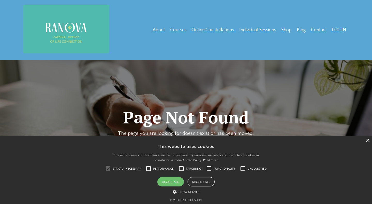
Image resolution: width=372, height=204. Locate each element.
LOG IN (339, 29)
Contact (319, 29)
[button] (186, 191)
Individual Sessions (257, 29)
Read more (210, 160)
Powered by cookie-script (186, 200)
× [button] (367, 141)
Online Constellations (212, 29)
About (158, 29)
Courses (177, 29)
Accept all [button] (170, 182)
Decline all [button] (201, 182)
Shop (286, 29)
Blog (301, 29)
